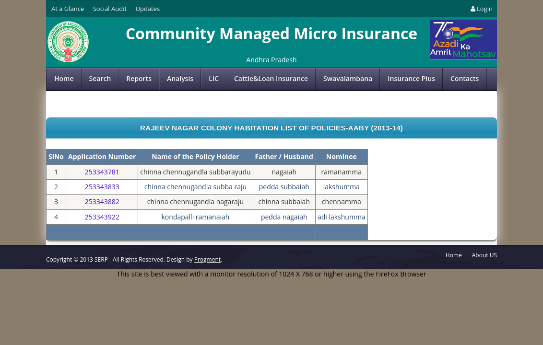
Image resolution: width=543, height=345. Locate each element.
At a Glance (67, 8)
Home (64, 78)
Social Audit (110, 8)
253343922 (102, 216)
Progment (207, 259)
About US (484, 255)
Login (481, 8)
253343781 (102, 171)
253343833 (102, 186)
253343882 (102, 201)
